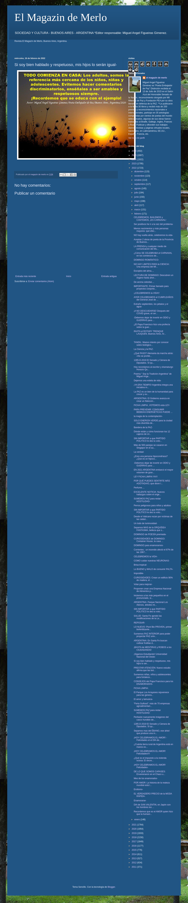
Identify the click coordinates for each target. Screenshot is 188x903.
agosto (137, 188)
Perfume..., (139, 487)
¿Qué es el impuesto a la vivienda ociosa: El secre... (150, 759)
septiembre (140, 184)
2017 (134, 841)
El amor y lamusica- (143, 699)
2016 (134, 846)
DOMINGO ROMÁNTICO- (146, 260)
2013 (134, 858)
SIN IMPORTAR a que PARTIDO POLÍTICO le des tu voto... (149, 511)
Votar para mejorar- (143, 584)
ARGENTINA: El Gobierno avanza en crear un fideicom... (152, 399)
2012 (134, 862)
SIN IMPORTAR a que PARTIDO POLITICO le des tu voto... (149, 439)
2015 (134, 850)
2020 (134, 829)
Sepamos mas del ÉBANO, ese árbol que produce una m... (151, 732)
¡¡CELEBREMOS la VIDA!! (146, 293)
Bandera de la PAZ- (143, 427)
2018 (134, 837)
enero (137, 819)
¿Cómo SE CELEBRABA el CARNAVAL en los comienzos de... (153, 254)
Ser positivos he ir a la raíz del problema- (153, 224)
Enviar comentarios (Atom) (41, 281)
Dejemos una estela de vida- (147, 380)
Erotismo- (138, 789)
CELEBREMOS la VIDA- (145, 556)
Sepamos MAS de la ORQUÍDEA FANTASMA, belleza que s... (150, 528)
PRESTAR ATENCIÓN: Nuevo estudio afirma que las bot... (152, 669)
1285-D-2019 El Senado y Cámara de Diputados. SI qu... (152, 361)
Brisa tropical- (140, 565)
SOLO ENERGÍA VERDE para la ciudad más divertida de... (153, 421)
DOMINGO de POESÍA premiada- (150, 534)
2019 (134, 833)
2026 (134, 151)
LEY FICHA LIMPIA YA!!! (145, 476)
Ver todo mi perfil (136, 138)
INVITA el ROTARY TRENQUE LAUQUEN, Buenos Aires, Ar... (150, 332)
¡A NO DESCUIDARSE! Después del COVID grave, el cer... (151, 312)
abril (136, 205)
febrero (138, 213)
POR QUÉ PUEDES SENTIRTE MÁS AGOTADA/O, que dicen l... (152, 482)
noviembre (139, 176)
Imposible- (139, 573)
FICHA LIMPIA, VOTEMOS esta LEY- (152, 405)
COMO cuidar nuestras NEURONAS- (152, 560)
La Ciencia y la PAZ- (143, 349)
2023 (134, 163)
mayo (137, 201)
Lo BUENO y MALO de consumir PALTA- (153, 569)
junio (137, 197)
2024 (134, 159)
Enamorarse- (140, 800)
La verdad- (139, 452)
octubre (138, 180)
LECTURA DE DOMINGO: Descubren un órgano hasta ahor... (153, 276)
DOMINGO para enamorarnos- (148, 545)
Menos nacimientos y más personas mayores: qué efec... (151, 229)
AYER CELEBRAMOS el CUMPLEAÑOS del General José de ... (153, 298)
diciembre (139, 171)
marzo (137, 209)
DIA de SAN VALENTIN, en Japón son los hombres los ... (152, 805)
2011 (134, 867)
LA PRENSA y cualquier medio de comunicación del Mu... (150, 247)
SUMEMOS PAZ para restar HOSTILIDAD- (147, 499)
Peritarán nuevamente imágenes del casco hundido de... (151, 718)
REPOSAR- (139, 622)
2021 (134, 824)
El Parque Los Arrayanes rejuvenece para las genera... (151, 693)
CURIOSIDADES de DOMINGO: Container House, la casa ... (149, 539)
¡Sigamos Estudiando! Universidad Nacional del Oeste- (150, 655)
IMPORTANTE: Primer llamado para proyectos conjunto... (151, 287)
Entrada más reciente (25, 276)
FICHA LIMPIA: (141, 688)
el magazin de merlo (156, 77)
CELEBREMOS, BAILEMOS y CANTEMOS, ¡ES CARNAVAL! (150, 218)
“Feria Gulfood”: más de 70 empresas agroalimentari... (152, 704)
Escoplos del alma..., (144, 271)
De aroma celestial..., (144, 282)
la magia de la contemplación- (148, 416)
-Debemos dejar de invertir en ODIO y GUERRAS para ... (152, 318)
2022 (134, 168)
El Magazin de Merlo (60, 17)
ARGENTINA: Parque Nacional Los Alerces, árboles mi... (151, 603)
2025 (134, 155)
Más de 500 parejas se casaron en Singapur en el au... (150, 446)
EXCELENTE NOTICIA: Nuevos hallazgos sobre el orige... (149, 493)
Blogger (111, 887)
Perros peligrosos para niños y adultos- (152, 505)
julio (136, 192)
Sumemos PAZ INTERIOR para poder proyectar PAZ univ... (152, 635)
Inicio (68, 276)
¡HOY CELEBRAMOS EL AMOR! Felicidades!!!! (150, 752)
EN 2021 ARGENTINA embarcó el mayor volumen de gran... (153, 471)
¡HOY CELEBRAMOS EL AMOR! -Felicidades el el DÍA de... (150, 738)
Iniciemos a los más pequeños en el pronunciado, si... (151, 596)
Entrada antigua (109, 276)
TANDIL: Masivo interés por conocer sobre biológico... (151, 343)
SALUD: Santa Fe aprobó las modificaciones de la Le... (148, 617)
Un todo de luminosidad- (145, 523)
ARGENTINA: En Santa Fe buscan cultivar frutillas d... (150, 641)
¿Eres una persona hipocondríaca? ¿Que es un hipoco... (151, 457)
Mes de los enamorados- (146, 778)
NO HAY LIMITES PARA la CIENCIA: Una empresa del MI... (151, 265)
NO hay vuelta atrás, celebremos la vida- (153, 235)
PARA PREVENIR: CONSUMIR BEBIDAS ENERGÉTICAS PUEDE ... (153, 410)
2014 (134, 854)
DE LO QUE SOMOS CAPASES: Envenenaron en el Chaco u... (150, 772)
